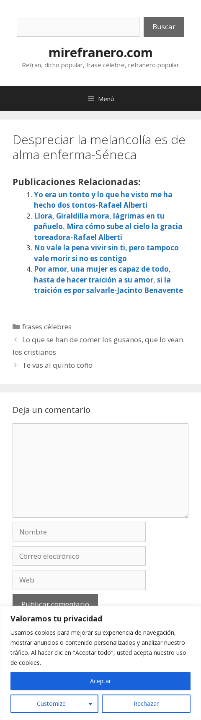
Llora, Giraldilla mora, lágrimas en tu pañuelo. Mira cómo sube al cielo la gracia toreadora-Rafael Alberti (108, 226)
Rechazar (146, 703)
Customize (51, 703)
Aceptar (100, 681)
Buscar (163, 26)
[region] (100, 663)
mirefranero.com (101, 52)
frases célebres (47, 326)
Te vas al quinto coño (57, 365)
